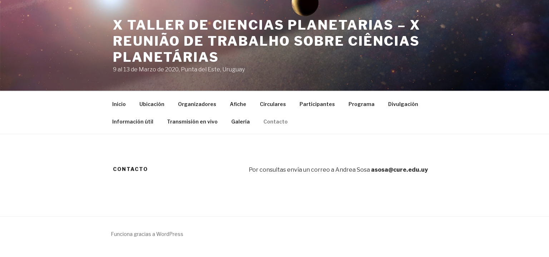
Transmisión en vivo (192, 122)
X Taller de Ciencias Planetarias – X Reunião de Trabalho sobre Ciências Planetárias (267, 41)
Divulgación (403, 104)
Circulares (273, 104)
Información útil (132, 122)
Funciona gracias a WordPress (147, 234)
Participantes (317, 104)
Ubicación (151, 104)
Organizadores (197, 104)
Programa (361, 104)
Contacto (275, 122)
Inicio (119, 104)
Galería (240, 122)
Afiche (238, 104)
